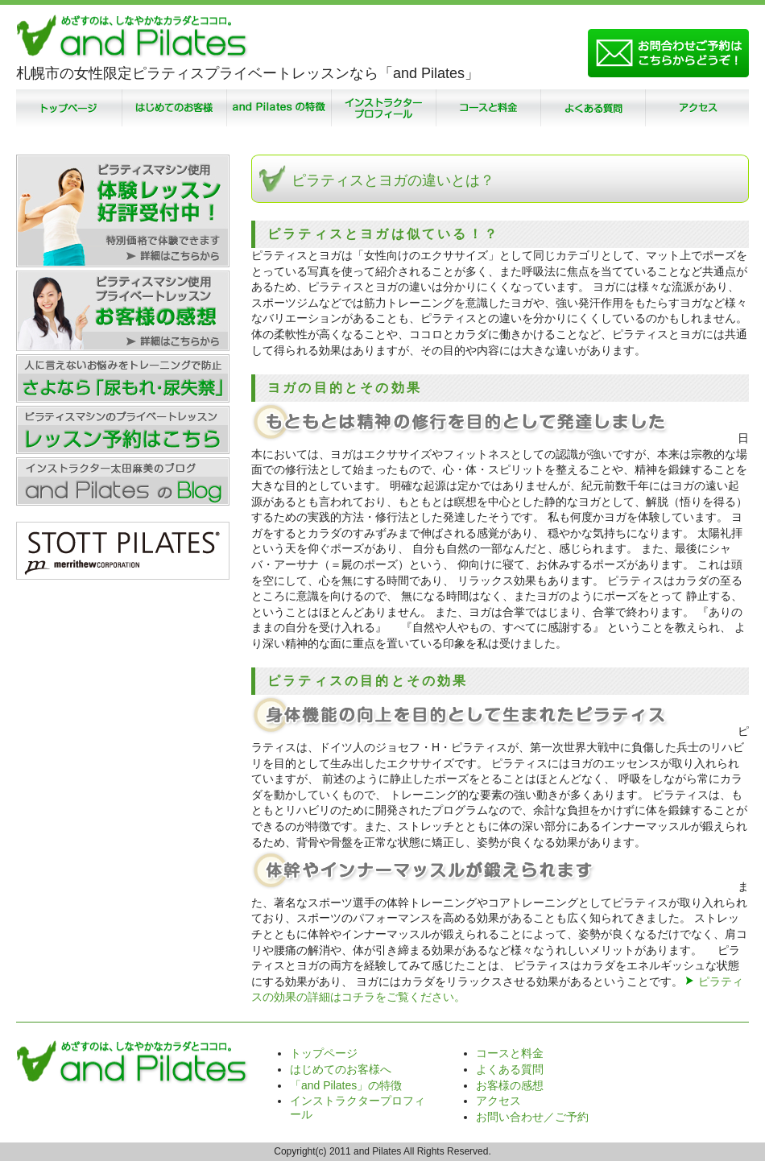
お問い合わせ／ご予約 (532, 1116)
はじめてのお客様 (173, 107)
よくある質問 (592, 107)
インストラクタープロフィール (382, 107)
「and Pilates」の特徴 (277, 107)
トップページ (68, 107)
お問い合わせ (668, 53)
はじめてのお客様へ (340, 1069)
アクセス (696, 107)
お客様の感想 (510, 1085)
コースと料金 (487, 107)
